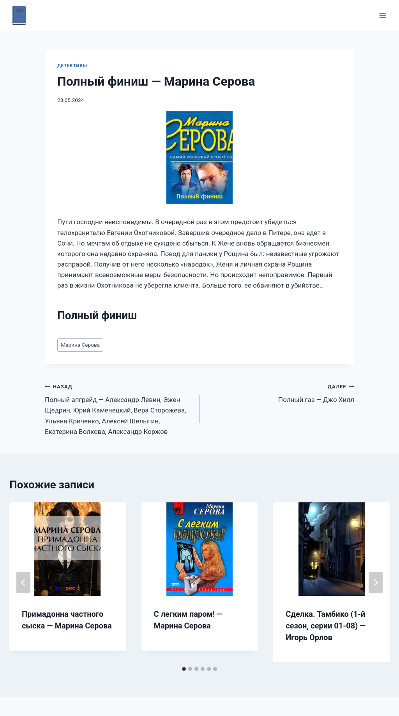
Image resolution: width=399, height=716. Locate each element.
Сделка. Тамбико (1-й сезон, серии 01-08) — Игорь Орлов (325, 625)
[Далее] (376, 582)
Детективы (72, 65)
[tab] (184, 669)
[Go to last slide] (23, 582)
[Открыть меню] (382, 15)
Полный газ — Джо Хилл (280, 392)
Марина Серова (80, 345)
